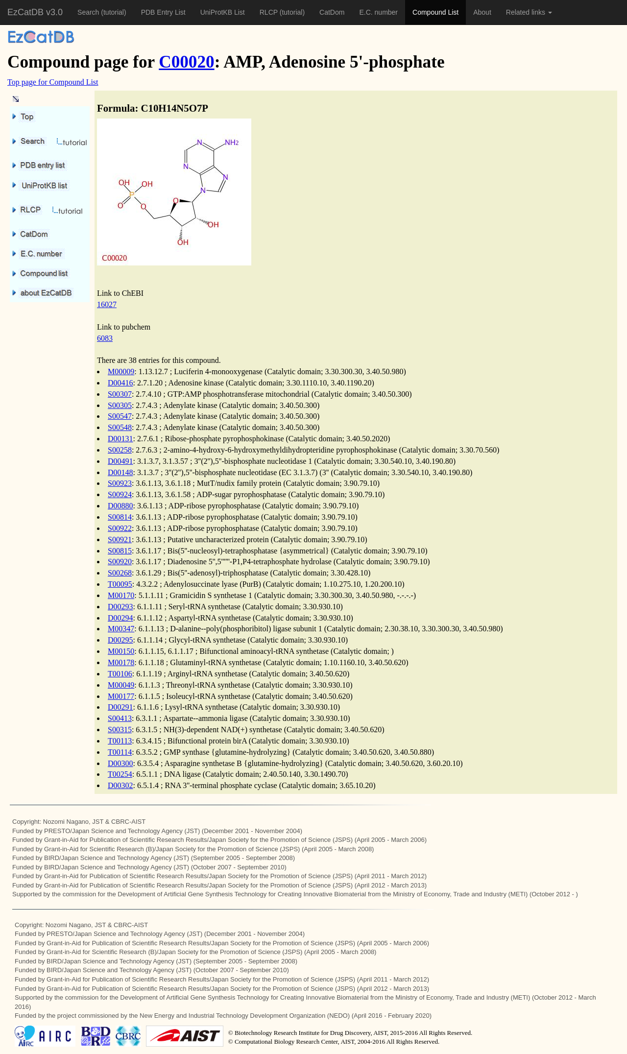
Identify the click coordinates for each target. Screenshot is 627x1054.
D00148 (120, 472)
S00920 (120, 561)
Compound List (435, 12)
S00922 (120, 528)
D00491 (120, 461)
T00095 (120, 584)
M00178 (121, 662)
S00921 (120, 539)
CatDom (331, 12)
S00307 (120, 394)
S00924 (120, 494)
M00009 (121, 371)
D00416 (120, 383)
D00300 (120, 763)
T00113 (120, 741)
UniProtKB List (222, 12)
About (482, 12)
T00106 (120, 674)
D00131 (120, 438)
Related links (529, 12)
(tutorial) (113, 12)
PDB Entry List (163, 12)
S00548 (120, 427)
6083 (105, 338)
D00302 (120, 785)
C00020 (186, 62)
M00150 (121, 651)
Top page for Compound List (52, 82)
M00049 (121, 685)
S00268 (120, 573)
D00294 (120, 618)
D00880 (120, 506)
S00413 (120, 718)
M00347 (121, 628)
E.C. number (378, 12)
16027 (107, 304)
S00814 (120, 517)
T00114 (120, 752)
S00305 (120, 405)
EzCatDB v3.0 (35, 12)
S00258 (120, 450)
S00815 (120, 551)
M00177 (121, 696)
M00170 (121, 595)
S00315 (120, 729)
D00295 (120, 640)
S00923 (120, 483)
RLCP (270, 12)
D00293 (120, 606)
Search (89, 12)
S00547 (120, 416)
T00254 (120, 774)
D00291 (120, 707)
